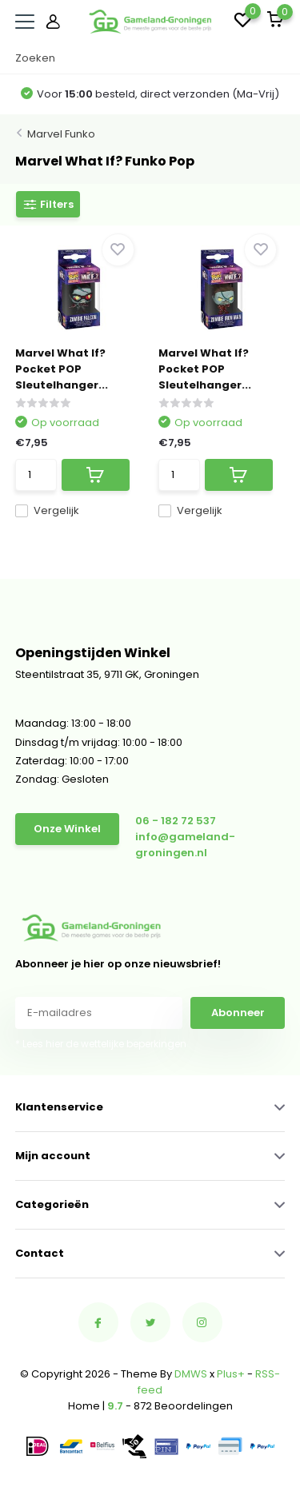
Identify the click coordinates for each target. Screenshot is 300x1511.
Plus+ (231, 1373)
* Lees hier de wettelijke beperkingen (100, 1044)
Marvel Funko (61, 134)
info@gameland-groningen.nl (185, 844)
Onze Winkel (67, 828)
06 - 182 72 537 (175, 820)
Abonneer (238, 1012)
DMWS (190, 1373)
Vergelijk (47, 510)
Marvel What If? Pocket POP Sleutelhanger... (61, 369)
